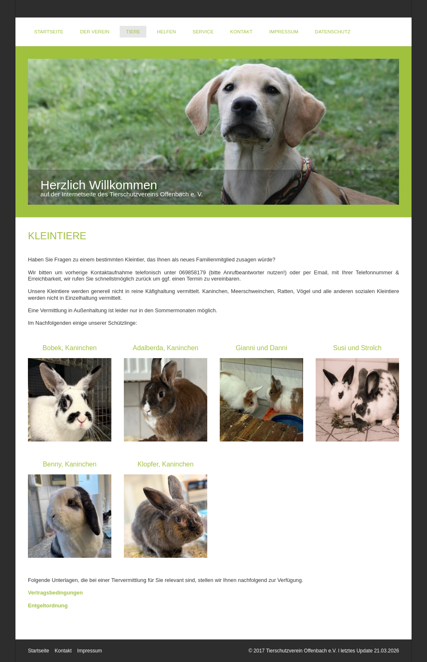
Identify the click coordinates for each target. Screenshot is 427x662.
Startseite (48, 31)
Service (203, 31)
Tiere (133, 31)
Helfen (166, 31)
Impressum (284, 31)
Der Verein (94, 31)
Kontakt (241, 31)
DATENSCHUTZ (332, 31)
